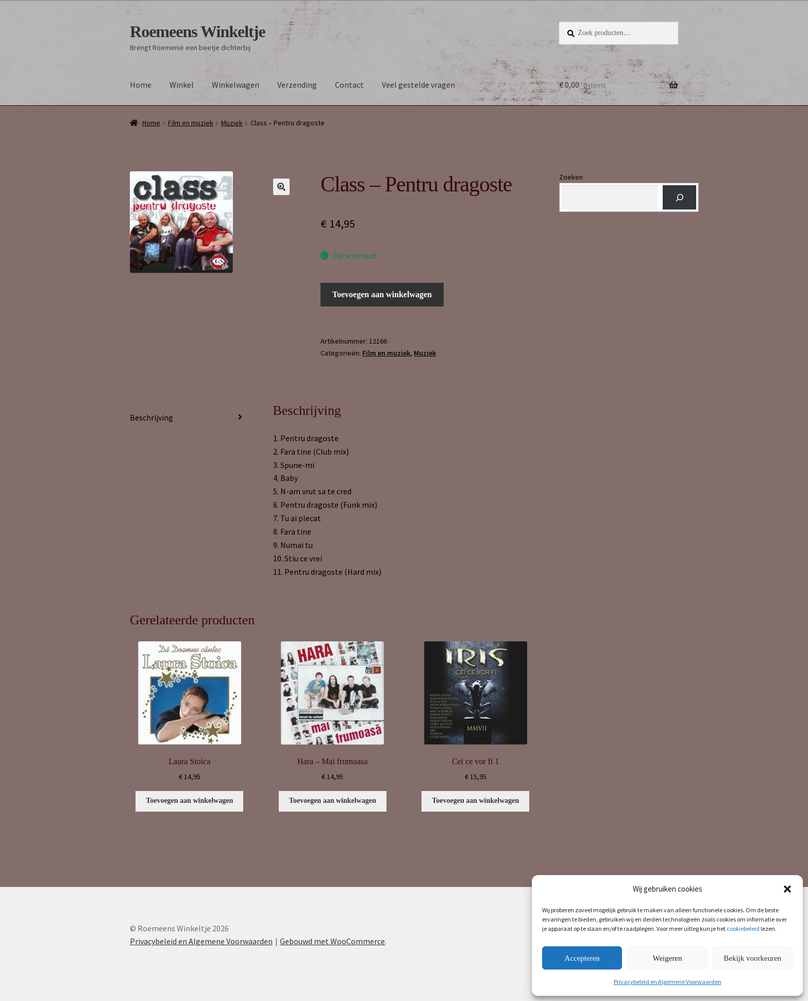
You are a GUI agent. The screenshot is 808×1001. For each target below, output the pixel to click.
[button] (787, 889)
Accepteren (582, 958)
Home (141, 84)
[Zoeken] (679, 197)
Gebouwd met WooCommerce (332, 941)
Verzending (297, 84)
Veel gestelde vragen (418, 84)
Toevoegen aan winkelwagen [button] (189, 800)
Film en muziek (190, 122)
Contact (349, 84)
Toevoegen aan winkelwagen (382, 294)
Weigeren (667, 958)
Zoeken (571, 177)
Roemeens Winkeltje (197, 31)
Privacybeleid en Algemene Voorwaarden (667, 982)
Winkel (182, 84)
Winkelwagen (235, 84)
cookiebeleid (743, 928)
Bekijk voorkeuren (752, 958)
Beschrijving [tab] (151, 417)
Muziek (232, 122)
